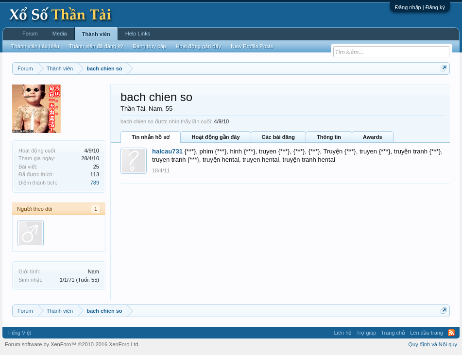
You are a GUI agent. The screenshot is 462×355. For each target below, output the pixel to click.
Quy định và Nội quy (433, 344)
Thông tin (329, 137)
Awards (372, 137)
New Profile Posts (252, 46)
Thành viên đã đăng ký (96, 46)
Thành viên (96, 34)
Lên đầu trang (426, 333)
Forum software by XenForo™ (72, 344)
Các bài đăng (278, 137)
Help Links (137, 33)
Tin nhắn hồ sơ (151, 137)
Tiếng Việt (19, 333)
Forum (30, 33)
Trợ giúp (366, 333)
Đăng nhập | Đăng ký (420, 7)
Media (59, 33)
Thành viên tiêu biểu (35, 46)
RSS (451, 332)
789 (94, 183)
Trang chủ (393, 333)
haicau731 (167, 151)
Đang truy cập (149, 46)
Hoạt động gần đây (215, 137)
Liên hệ (342, 333)
